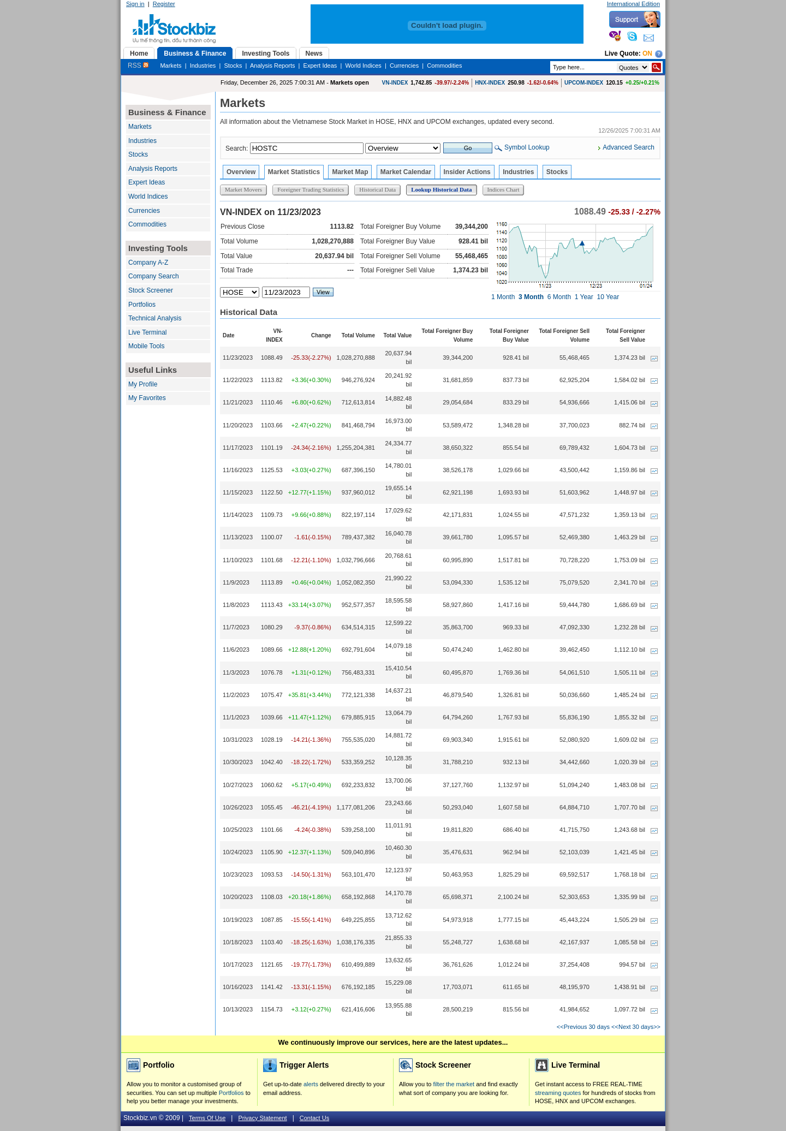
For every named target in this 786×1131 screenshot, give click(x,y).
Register (164, 4)
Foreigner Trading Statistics (310, 189)
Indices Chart (503, 189)
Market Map (350, 172)
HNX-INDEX (490, 83)
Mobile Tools (146, 346)
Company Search (153, 276)
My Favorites (147, 398)
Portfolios (142, 304)
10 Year (608, 297)
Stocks (233, 65)
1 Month (503, 297)
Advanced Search (628, 147)
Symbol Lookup (527, 147)
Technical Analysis (154, 318)
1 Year (584, 297)
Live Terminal (147, 332)
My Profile (142, 384)
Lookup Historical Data (441, 189)
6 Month (559, 297)
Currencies (404, 65)
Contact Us (314, 1118)
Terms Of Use (207, 1118)
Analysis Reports (272, 65)
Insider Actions (467, 172)
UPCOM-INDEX (583, 83)
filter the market (453, 1084)
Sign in (135, 4)
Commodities (444, 65)
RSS (138, 65)
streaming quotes (558, 1093)
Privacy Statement (262, 1118)
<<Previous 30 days (583, 1026)
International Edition (633, 4)
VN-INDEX (395, 83)
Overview (241, 172)
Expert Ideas (320, 65)
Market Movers (243, 189)
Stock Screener (150, 290)
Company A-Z (148, 262)
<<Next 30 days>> (635, 1026)
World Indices (363, 65)
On (647, 53)
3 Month (531, 297)
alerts (310, 1084)
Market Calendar (405, 172)
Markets (170, 65)
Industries (203, 65)
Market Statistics (294, 172)
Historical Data (377, 189)
